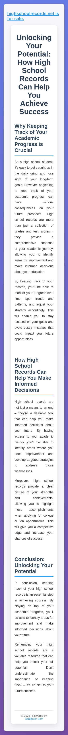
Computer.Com (34, 718)
